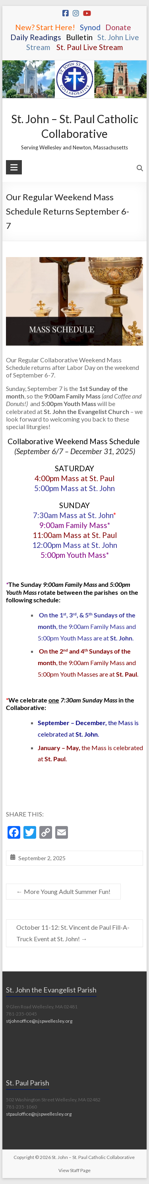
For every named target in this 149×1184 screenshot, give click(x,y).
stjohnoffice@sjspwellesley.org (39, 1021)
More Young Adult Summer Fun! (63, 891)
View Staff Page (74, 1170)
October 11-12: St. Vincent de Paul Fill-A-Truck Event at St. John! (73, 932)
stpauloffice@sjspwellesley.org (39, 1114)
